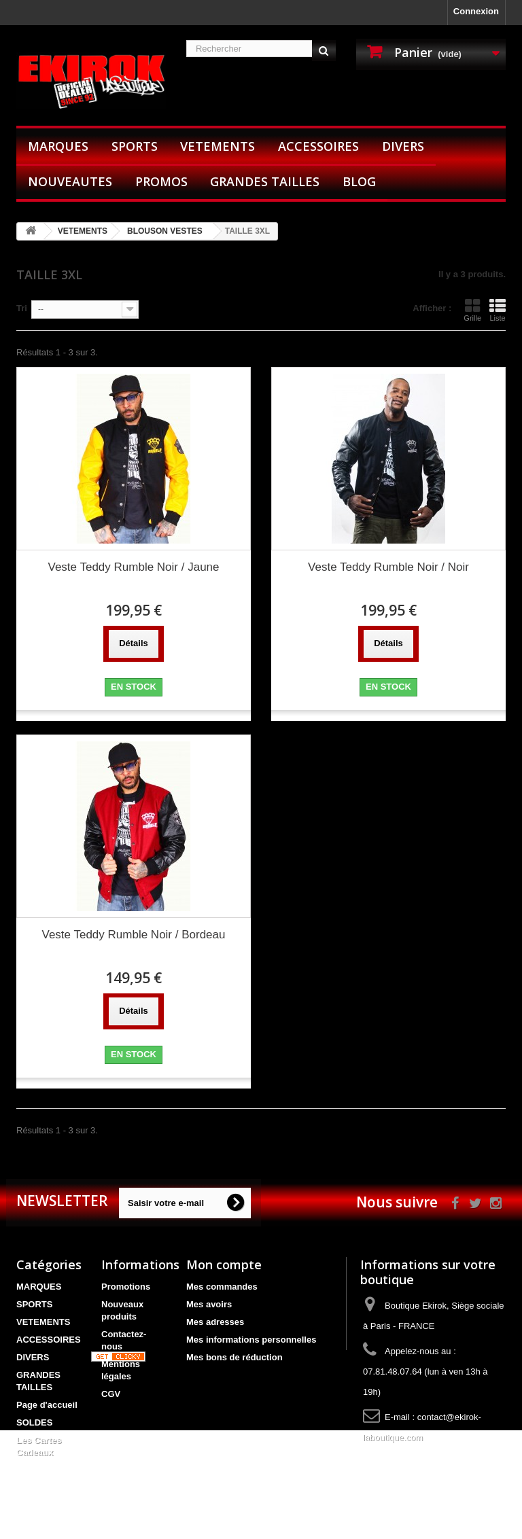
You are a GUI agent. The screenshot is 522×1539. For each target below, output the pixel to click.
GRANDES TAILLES (264, 181)
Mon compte (224, 1264)
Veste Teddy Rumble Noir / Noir (388, 567)
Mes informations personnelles (251, 1339)
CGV (110, 1394)
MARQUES (58, 146)
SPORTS (134, 146)
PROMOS (161, 181)
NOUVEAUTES (70, 181)
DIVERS (403, 146)
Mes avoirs (209, 1304)
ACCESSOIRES (318, 146)
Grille (472, 310)
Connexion (476, 11)
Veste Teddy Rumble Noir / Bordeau (134, 934)
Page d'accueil (46, 1405)
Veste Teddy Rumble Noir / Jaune (134, 567)
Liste (497, 310)
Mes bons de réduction (234, 1357)
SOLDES (34, 1422)
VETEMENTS (217, 146)
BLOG (359, 181)
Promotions (125, 1286)
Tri (21, 308)
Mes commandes (222, 1286)
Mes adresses (215, 1322)
